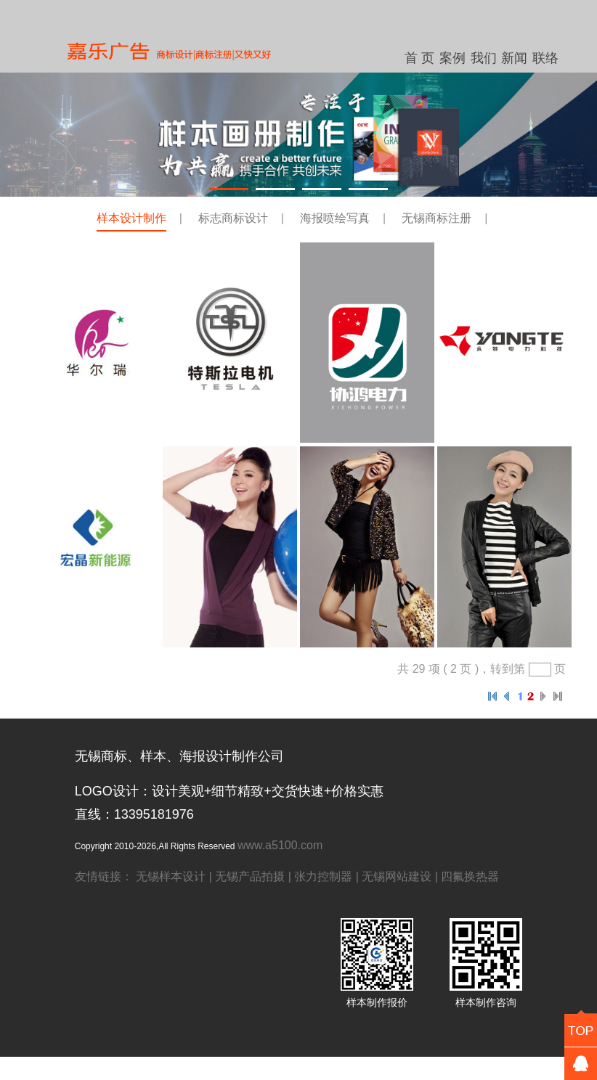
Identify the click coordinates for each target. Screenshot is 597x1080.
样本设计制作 (131, 218)
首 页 (419, 58)
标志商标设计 (233, 218)
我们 (484, 58)
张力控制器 (323, 876)
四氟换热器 (470, 876)
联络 (545, 58)
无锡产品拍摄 (250, 876)
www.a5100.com (279, 845)
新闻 (514, 58)
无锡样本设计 (171, 876)
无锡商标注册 (436, 218)
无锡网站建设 (396, 876)
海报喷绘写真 (335, 218)
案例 (452, 58)
